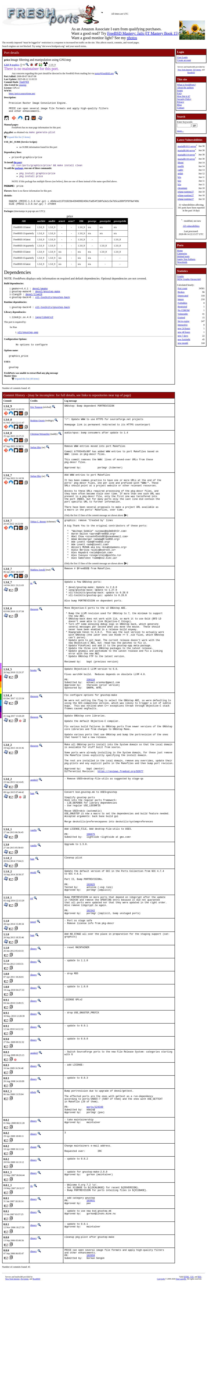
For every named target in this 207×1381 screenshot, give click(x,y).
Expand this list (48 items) (27, 389)
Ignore (181, 299)
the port (18, 166)
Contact (180, 107)
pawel (33, 1009)
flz (31, 1280)
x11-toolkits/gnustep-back (52, 305)
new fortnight (184, 339)
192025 (91, 967)
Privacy (180, 102)
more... (180, 131)
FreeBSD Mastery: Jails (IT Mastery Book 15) (143, 33)
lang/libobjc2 (44, 326)
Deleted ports (183, 256)
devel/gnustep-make (47, 298)
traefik (181, 166)
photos (132, 38)
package (19, 172)
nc (31, 617)
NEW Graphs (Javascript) (189, 279)
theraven (34, 647)
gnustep (22, 85)
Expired (181, 317)
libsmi (180, 162)
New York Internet (185, 70)
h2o (179, 177)
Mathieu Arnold (37, 603)
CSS (192, 1376)
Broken (181, 292)
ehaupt (33, 1240)
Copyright (161, 1378)
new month (183, 343)
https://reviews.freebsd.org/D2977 (120, 841)
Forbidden (182, 303)
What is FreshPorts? (186, 84)
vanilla (33, 907)
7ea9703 (24, 82)
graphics (15, 64)
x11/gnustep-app (27, 341)
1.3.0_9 (7, 64)
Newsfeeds (182, 262)
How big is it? (183, 96)
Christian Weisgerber (40, 446)
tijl (31, 982)
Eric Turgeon (36, 418)
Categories (182, 253)
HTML (186, 1376)
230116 (91, 733)
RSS (199, 1376)
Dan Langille (181, 1378)
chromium (182, 188)
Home (180, 250)
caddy (180, 170)
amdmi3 (34, 850)
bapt (32, 863)
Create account (184, 60)
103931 (91, 1297)
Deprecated (183, 295)
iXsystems (197, 70)
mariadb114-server (186, 154)
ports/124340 (95, 1198)
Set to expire (183, 321)
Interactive (182, 325)
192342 (91, 997)
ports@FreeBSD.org (104, 73)
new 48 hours (184, 332)
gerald (33, 951)
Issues (180, 90)
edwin (33, 1180)
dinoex (33, 1036)
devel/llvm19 (34, 302)
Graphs (180, 276)
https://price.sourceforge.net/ (22, 94)
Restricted (182, 306)
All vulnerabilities (191, 226)
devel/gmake (40, 295)
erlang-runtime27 (186, 191)
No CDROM (184, 310)
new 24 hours (184, 328)
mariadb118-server (186, 159)
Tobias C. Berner (38, 546)
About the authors (185, 87)
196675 (91, 912)
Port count (182, 288)
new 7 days (183, 335)
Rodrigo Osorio (37, 431)
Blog (179, 105)
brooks (33, 720)
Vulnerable (183, 314)
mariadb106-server (186, 150)
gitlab (180, 173)
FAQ (179, 93)
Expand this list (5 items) (18, 140)
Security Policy (184, 99)
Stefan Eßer (35, 459)
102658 (91, 1354)
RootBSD (191, 73)
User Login (182, 57)
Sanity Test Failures (186, 259)
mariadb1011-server (187, 146)
